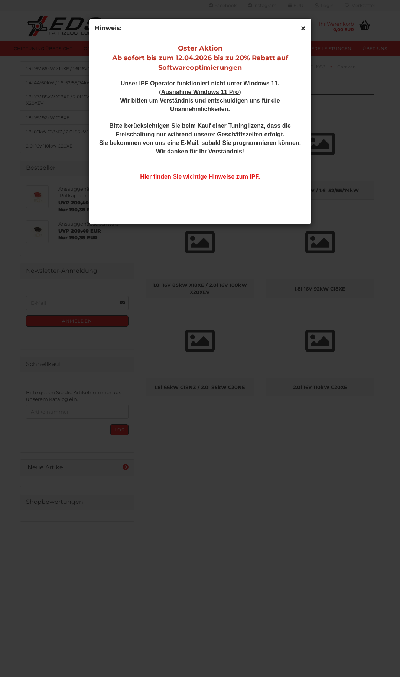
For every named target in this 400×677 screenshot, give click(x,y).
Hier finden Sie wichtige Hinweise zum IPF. (200, 177)
